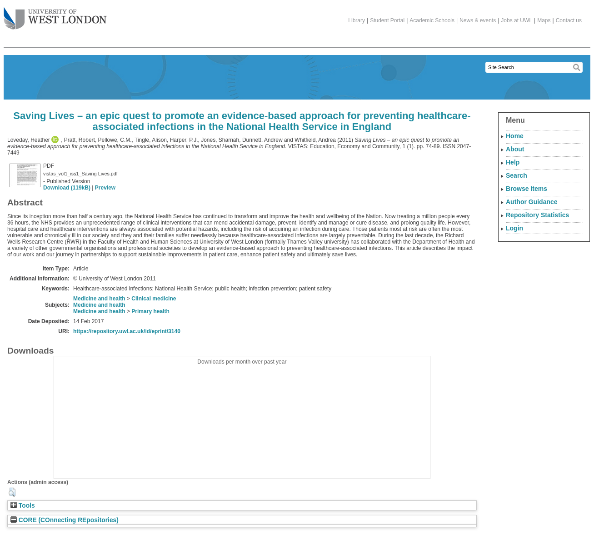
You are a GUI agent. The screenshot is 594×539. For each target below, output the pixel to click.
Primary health (150, 311)
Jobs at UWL (516, 20)
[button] (12, 492)
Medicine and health (99, 298)
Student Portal (387, 20)
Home (515, 136)
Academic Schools (431, 20)
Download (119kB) (66, 188)
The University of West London (55, 15)
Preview (105, 188)
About (515, 149)
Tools (22, 505)
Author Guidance (532, 201)
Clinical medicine (153, 298)
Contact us (569, 20)
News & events (477, 20)
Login (514, 228)
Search (516, 175)
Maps (543, 20)
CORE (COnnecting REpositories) (64, 520)
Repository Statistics (537, 215)
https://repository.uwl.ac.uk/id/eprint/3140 (126, 331)
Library (356, 20)
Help (512, 162)
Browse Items (526, 188)
